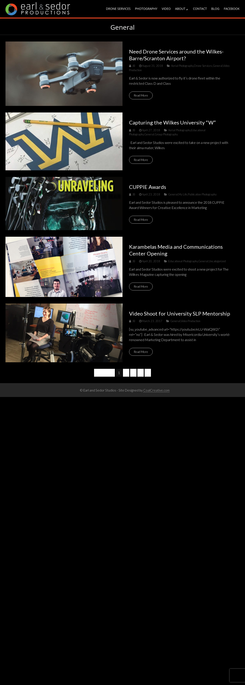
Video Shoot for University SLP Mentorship (179, 313)
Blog (215, 9)
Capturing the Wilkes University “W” (172, 122)
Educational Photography (183, 261)
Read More (141, 95)
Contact (200, 9)
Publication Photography (202, 194)
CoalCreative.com (156, 390)
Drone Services (118, 9)
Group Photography (166, 134)
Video (166, 9)
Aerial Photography (182, 65)
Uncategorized (217, 261)
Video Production (190, 321)
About (180, 9)
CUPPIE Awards (147, 187)
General (217, 65)
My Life (182, 194)
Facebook (232, 9)
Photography (146, 9)
